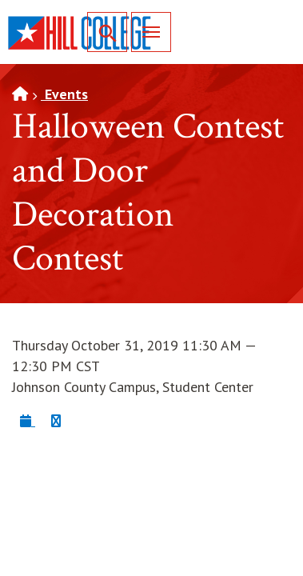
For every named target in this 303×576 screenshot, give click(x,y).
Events (64, 94)
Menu (145, 32)
